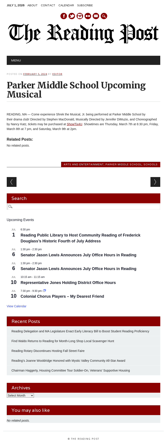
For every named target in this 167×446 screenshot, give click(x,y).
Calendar (66, 5)
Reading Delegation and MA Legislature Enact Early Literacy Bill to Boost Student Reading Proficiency (80, 331)
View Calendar (17, 306)
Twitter (71, 16)
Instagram (80, 16)
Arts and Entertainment (84, 164)
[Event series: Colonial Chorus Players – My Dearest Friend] (44, 290)
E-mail (96, 16)
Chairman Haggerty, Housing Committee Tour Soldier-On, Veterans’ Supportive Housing (71, 370)
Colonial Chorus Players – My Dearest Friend (62, 296)
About (32, 5)
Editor (57, 74)
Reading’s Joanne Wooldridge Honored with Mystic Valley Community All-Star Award (68, 360)
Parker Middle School (123, 164)
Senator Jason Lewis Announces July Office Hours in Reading (78, 255)
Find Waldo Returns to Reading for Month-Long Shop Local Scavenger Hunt (63, 341)
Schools (151, 164)
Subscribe (85, 5)
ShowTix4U (74, 124)
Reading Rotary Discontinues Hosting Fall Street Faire (48, 351)
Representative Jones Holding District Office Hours (68, 282)
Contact (48, 5)
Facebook (63, 16)
